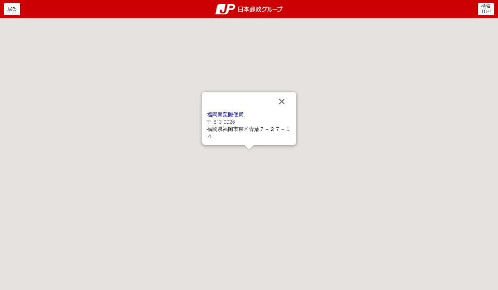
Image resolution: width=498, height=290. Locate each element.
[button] (249, 154)
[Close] (281, 101)
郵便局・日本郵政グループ (249, 9)
